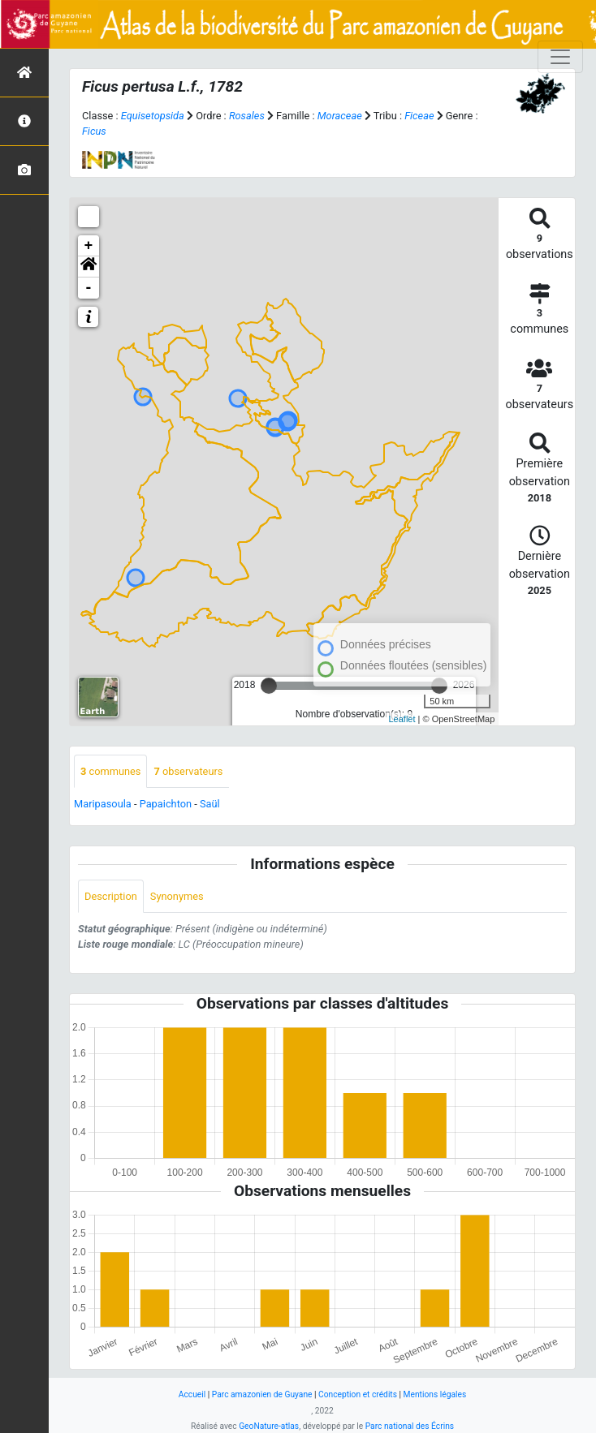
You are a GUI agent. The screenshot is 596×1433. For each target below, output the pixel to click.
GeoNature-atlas (269, 1426)
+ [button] (88, 246)
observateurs (187, 771)
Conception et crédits (357, 1394)
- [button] (88, 288)
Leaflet (402, 719)
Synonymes (177, 896)
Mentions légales (435, 1394)
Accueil (192, 1394)
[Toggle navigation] (560, 57)
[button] (88, 267)
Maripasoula (103, 804)
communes (110, 771)
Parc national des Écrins (409, 1426)
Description (110, 896)
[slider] (269, 686)
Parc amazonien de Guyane (262, 1394)
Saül (210, 804)
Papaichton (166, 804)
